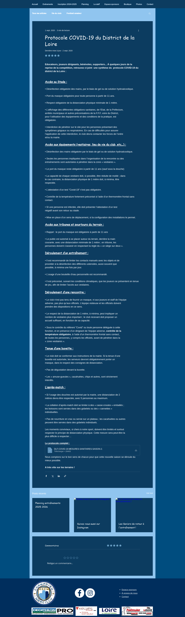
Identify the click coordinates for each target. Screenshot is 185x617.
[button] (149, 13)
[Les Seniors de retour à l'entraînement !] (134, 508)
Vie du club (56, 13)
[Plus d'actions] (138, 30)
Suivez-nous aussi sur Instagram (88, 525)
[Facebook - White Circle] (79, 593)
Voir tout (149, 493)
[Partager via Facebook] (46, 476)
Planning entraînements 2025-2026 (47, 504)
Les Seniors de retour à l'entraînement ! (131, 525)
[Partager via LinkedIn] (59, 476)
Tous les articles (39, 13)
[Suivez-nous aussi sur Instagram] (92, 508)
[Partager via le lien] (65, 476)
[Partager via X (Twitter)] (52, 476)
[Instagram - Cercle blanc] (90, 593)
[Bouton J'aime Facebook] (171, 3)
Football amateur (74, 13)
